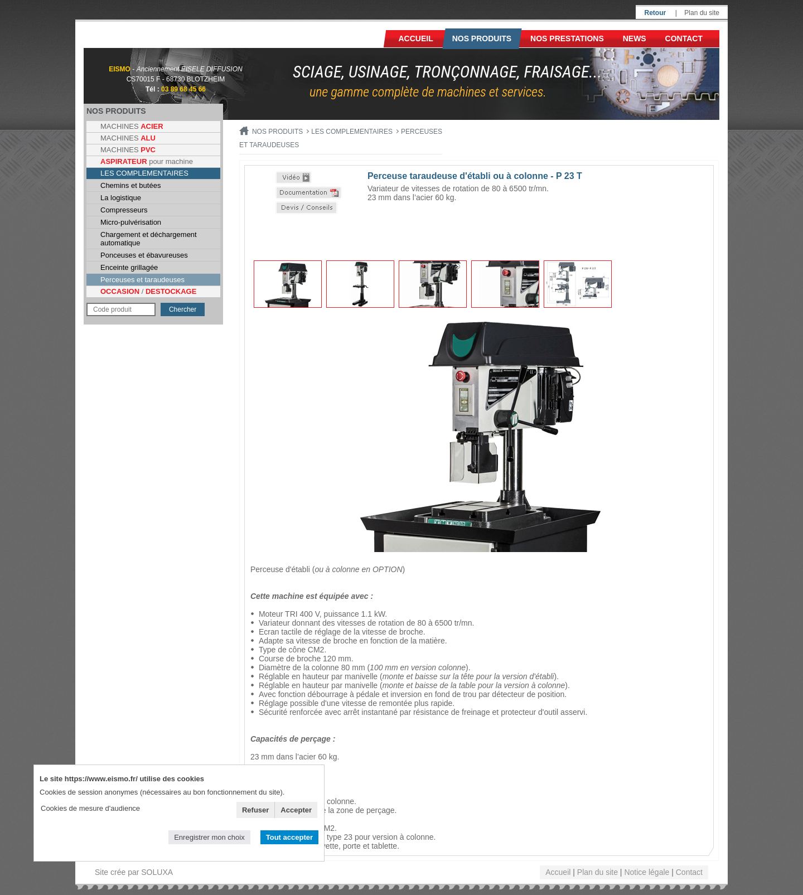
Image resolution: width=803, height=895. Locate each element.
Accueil (416, 38)
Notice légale (646, 872)
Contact (684, 38)
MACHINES (131, 126)
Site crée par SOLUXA (134, 872)
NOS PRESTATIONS (567, 38)
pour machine (146, 161)
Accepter (296, 810)
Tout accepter (289, 837)
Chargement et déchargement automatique (148, 238)
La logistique (120, 197)
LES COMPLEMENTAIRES (144, 173)
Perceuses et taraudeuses (142, 279)
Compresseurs (124, 210)
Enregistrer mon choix (209, 837)
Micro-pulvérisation (130, 222)
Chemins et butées (130, 185)
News (634, 38)
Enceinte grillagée (129, 267)
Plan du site (701, 13)
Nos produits (482, 38)
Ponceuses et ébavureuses (144, 255)
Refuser (255, 810)
